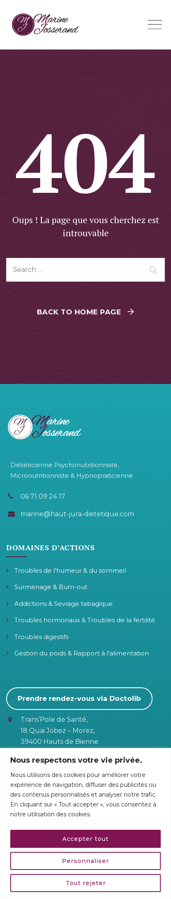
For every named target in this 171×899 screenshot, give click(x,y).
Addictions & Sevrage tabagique (63, 604)
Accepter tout (85, 839)
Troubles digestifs (41, 637)
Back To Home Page (79, 312)
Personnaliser (85, 861)
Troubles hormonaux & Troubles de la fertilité (84, 620)
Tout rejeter (86, 883)
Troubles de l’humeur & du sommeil (70, 570)
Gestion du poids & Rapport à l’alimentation (81, 653)
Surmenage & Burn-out (50, 587)
